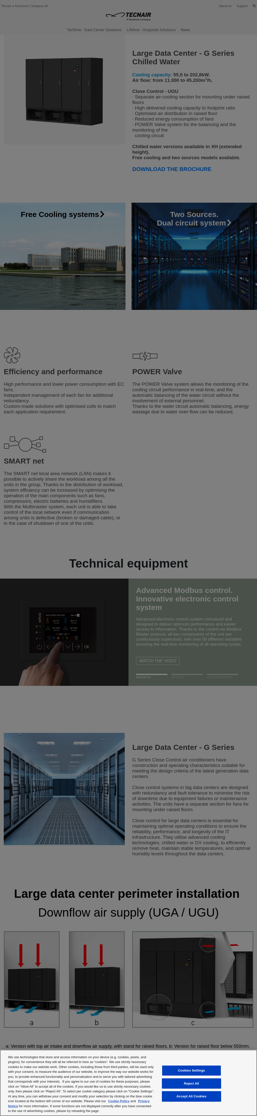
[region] (128, 1083)
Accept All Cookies (191, 1096)
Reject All (191, 1083)
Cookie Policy (119, 1101)
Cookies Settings (191, 1070)
